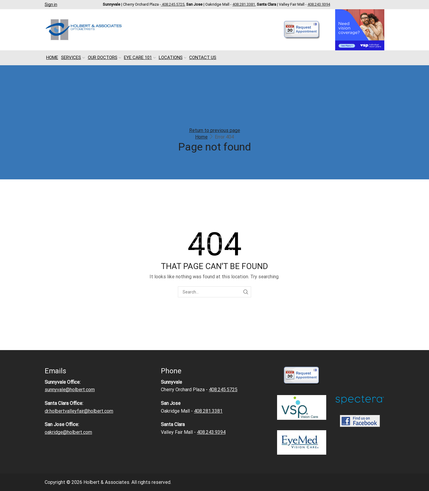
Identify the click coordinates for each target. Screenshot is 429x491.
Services (73, 57)
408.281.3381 (243, 4)
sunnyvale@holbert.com (70, 389)
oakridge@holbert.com (68, 432)
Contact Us (202, 57)
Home (52, 57)
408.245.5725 (172, 4)
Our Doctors (104, 57)
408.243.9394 (318, 4)
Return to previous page (214, 130)
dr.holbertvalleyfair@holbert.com (79, 411)
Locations (172, 57)
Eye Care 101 (140, 57)
